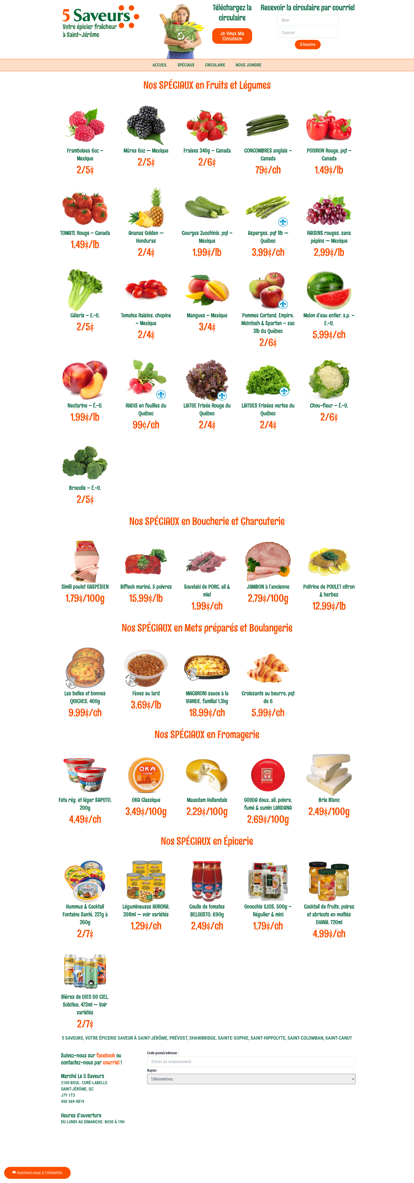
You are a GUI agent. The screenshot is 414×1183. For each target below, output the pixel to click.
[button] (152, 1105)
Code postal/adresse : (163, 1068)
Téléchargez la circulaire (232, 13)
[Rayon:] (251, 1094)
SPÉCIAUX (186, 65)
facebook (105, 1071)
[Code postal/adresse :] (251, 1077)
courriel (111, 1078)
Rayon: (152, 1086)
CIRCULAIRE (215, 65)
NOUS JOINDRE (248, 65)
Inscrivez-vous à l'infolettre (37, 1172)
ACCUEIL (160, 65)
